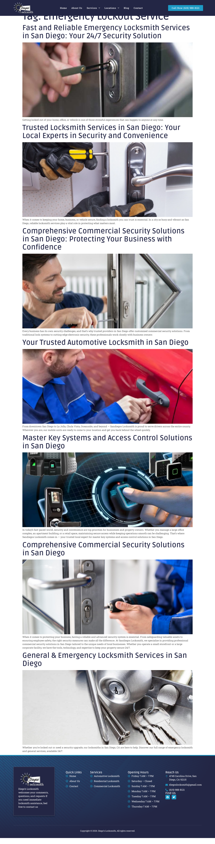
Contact (138, 7)
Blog (126, 7)
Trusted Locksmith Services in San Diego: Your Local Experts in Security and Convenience (101, 137)
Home (63, 7)
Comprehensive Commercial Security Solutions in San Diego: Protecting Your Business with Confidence (103, 245)
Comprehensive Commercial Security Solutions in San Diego (103, 555)
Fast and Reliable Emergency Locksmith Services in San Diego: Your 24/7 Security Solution (106, 37)
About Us (76, 7)
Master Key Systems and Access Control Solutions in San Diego (107, 448)
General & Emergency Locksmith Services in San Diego (104, 665)
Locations (112, 8)
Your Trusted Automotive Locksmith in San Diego (105, 348)
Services (93, 8)
